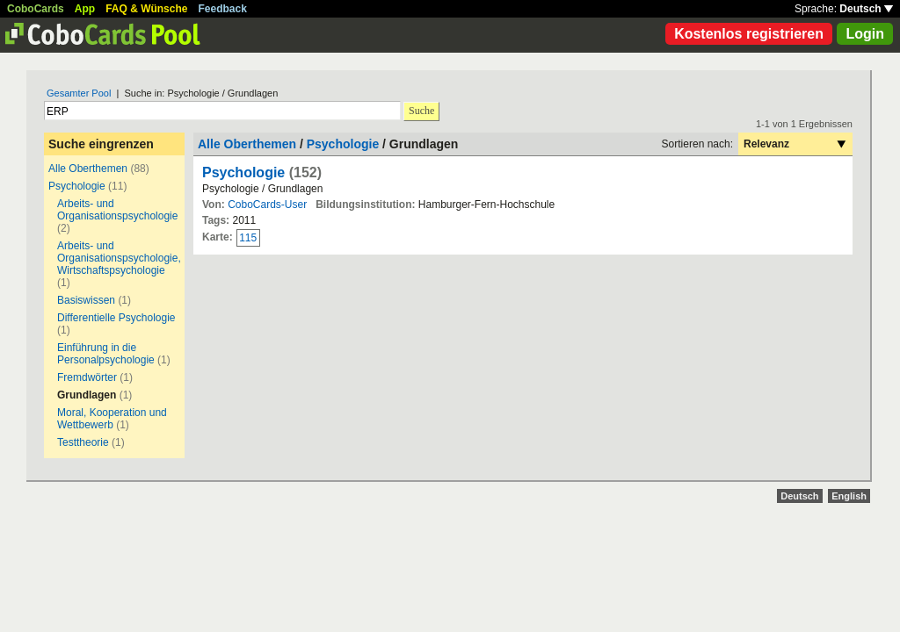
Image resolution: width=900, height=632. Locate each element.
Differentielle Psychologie (116, 318)
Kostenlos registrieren (749, 33)
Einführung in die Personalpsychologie (106, 353)
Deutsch (866, 9)
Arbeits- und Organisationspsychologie (117, 210)
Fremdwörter (87, 377)
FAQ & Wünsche (146, 9)
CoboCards (35, 9)
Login (865, 33)
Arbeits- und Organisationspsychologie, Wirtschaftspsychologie (119, 258)
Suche (421, 110)
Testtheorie (83, 442)
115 (248, 238)
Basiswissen (86, 300)
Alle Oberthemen (87, 168)
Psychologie (76, 186)
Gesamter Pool (79, 93)
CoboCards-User (267, 204)
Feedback (223, 9)
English (849, 496)
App (85, 9)
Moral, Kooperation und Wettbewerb (112, 418)
